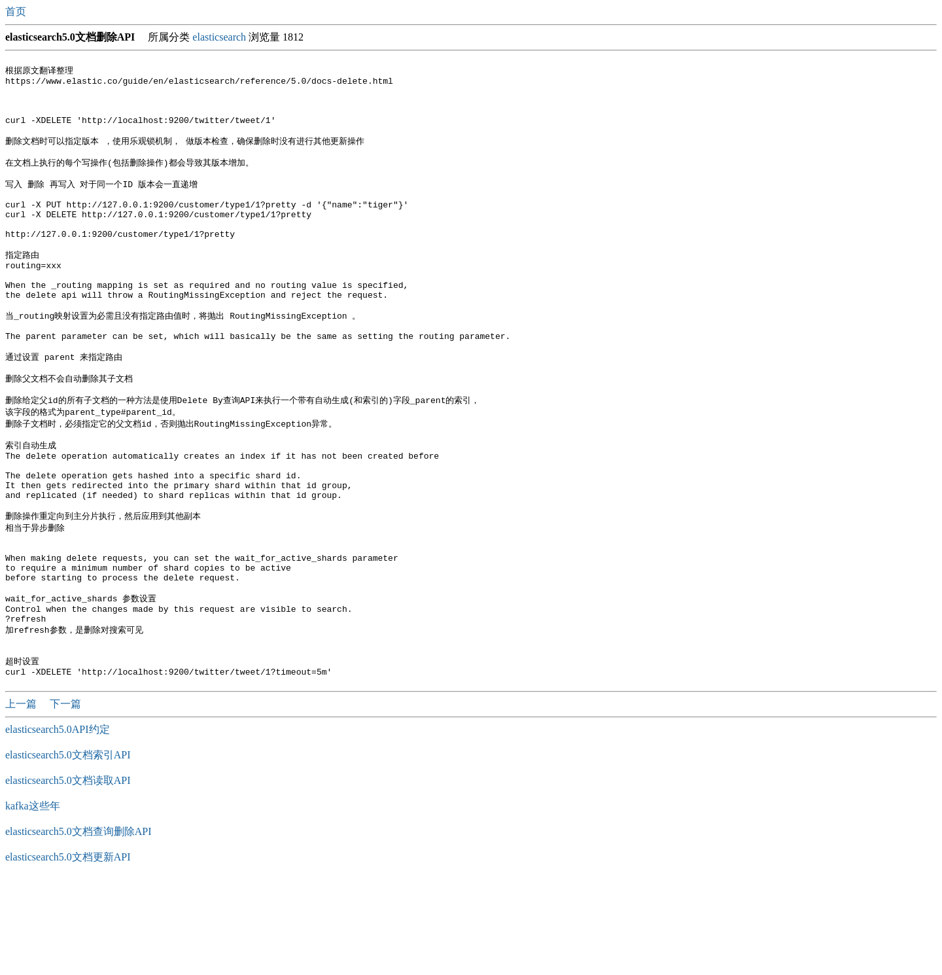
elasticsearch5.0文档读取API (68, 873)
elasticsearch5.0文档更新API (68, 950)
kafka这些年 (32, 899)
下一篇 (65, 797)
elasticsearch (219, 37)
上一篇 (22, 797)
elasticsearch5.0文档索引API (68, 848)
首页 (17, 11)
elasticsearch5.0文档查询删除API (78, 925)
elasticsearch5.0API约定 (57, 822)
